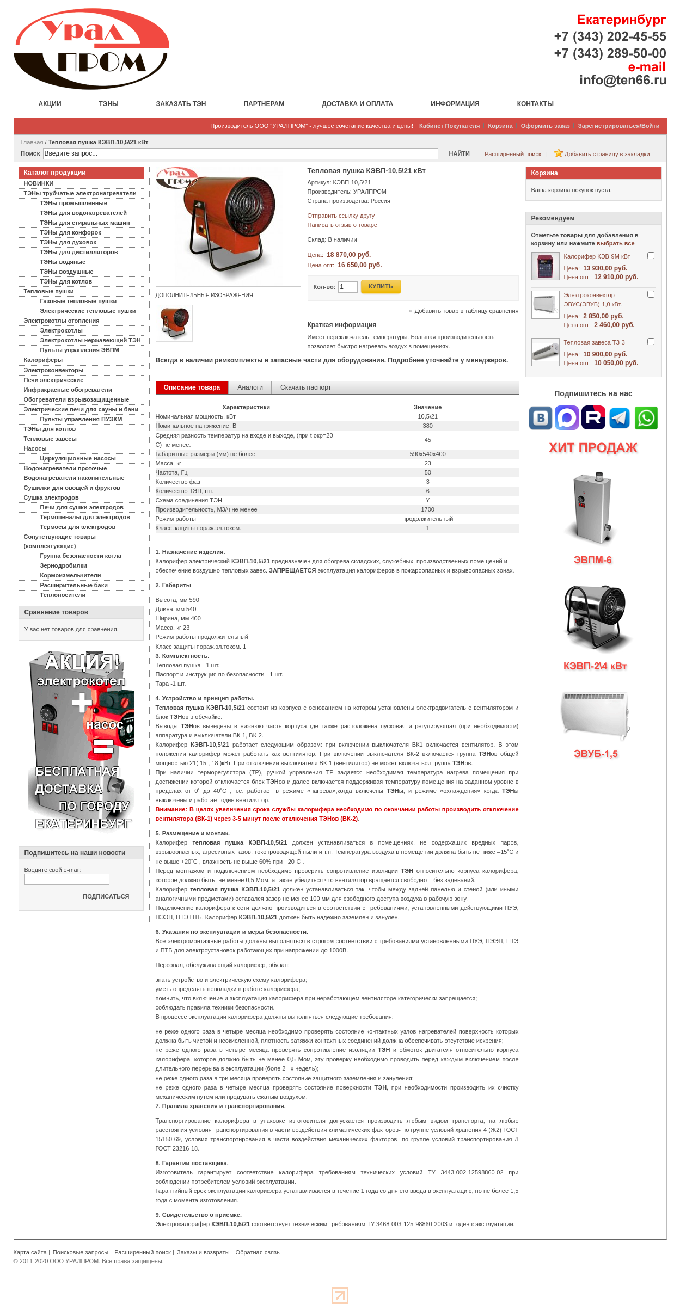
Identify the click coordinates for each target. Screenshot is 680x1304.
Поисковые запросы (80, 1252)
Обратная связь (258, 1252)
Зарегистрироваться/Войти (619, 125)
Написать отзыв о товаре (342, 225)
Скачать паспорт (305, 387)
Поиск (30, 153)
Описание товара (192, 387)
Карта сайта (30, 1252)
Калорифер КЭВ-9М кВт (597, 256)
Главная (32, 142)
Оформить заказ (545, 125)
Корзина (500, 125)
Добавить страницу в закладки (607, 154)
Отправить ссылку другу (341, 215)
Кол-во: (325, 287)
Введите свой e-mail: (53, 869)
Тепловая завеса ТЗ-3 (594, 342)
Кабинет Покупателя (449, 125)
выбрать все (616, 243)
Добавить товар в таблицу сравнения (467, 310)
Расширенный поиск (513, 154)
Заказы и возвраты (203, 1252)
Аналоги (250, 387)
